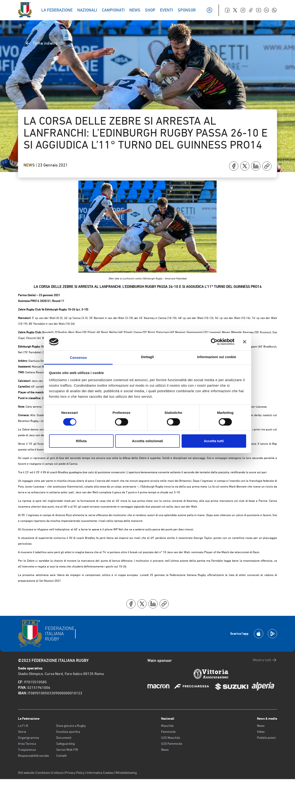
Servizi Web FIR (67, 749)
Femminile (168, 731)
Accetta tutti (214, 441)
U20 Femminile (171, 743)
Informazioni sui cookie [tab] (216, 357)
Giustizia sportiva (68, 731)
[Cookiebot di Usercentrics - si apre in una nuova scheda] (214, 341)
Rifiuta (81, 441)
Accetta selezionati (147, 441)
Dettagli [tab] (147, 357)
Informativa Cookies (100, 772)
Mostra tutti (265, 660)
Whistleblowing (126, 772)
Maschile (167, 726)
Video (261, 731)
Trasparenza (27, 749)
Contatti (61, 755)
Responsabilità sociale (33, 755)
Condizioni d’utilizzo (49, 772)
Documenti (63, 737)
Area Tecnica (27, 743)
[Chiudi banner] (244, 341)
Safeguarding (65, 743)
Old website (26, 772)
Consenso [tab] (78, 357)
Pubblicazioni (266, 737)
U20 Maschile (170, 737)
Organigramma (28, 737)
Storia (22, 731)
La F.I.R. (23, 726)
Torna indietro (41, 43)
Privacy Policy (75, 772)
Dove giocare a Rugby (71, 726)
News (30, 165)
